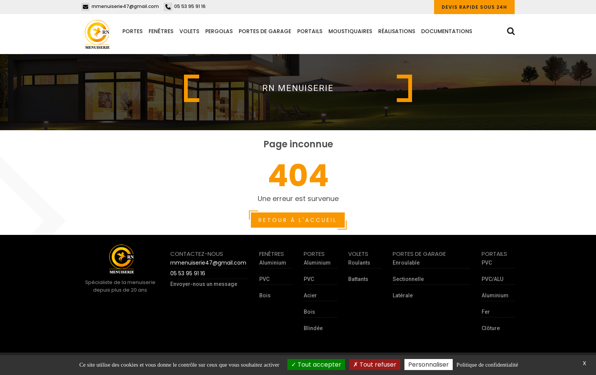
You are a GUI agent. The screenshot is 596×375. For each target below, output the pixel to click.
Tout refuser (374, 364)
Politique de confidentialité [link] (487, 365)
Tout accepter (316, 364)
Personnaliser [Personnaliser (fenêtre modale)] (428, 364)
